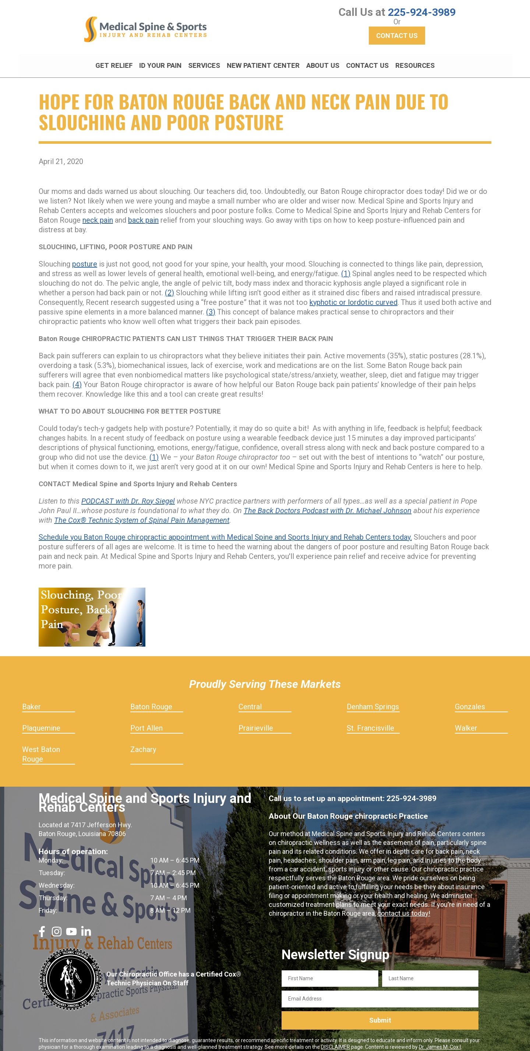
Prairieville (256, 721)
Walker (466, 721)
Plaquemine (41, 721)
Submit (380, 1014)
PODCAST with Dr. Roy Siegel (128, 494)
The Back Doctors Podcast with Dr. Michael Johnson (327, 504)
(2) (169, 286)
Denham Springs (373, 700)
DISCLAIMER (335, 1040)
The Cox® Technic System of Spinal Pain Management (141, 513)
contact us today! (402, 907)
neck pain (97, 213)
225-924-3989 (421, 12)
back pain (143, 213)
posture (84, 257)
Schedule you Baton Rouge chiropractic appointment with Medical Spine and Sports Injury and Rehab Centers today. (225, 530)
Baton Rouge (151, 700)
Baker (31, 700)
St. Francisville (370, 721)
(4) (77, 377)
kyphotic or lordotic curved (354, 295)
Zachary (143, 742)
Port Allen (146, 721)
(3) (210, 305)
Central (250, 700)
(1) (345, 266)
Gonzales (470, 700)
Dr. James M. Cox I (440, 1040)
